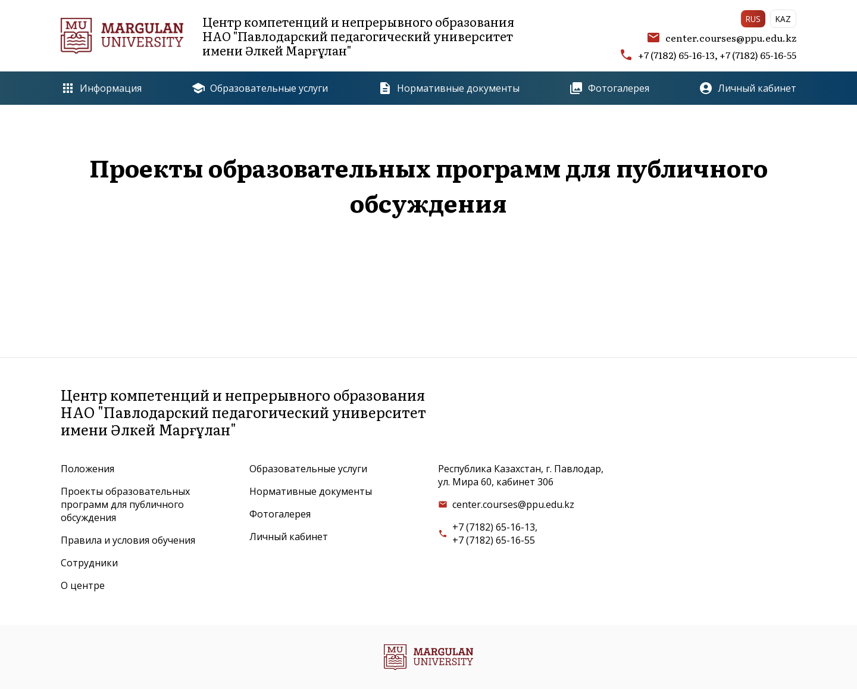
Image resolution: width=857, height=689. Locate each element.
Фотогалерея (609, 88)
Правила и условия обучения (128, 540)
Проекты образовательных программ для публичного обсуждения (125, 504)
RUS (753, 18)
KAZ (783, 18)
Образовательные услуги (259, 88)
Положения (87, 468)
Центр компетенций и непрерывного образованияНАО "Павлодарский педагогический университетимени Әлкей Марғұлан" (287, 36)
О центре (83, 585)
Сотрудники (89, 562)
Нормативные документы (449, 88)
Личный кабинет (747, 88)
